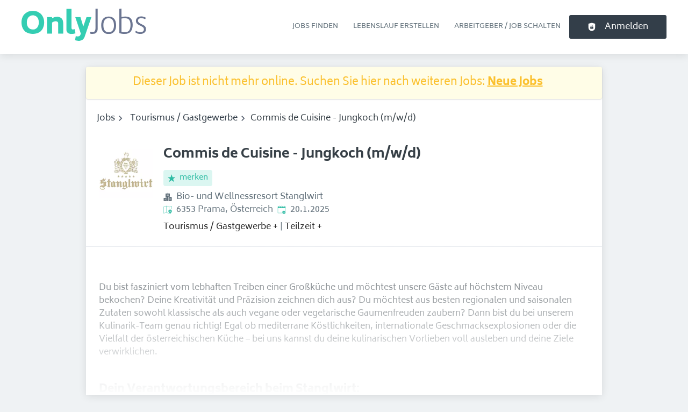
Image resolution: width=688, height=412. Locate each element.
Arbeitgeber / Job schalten (507, 26)
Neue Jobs (515, 82)
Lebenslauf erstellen (396, 26)
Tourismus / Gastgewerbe (184, 118)
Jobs (106, 118)
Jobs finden (315, 26)
